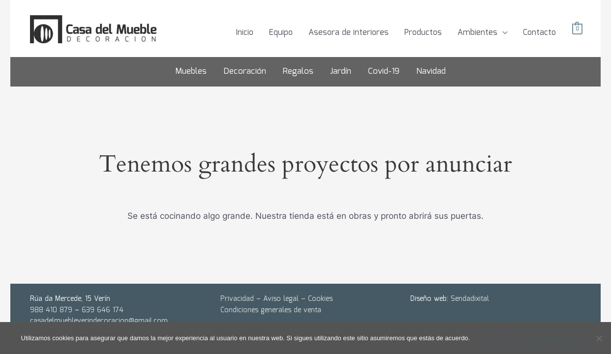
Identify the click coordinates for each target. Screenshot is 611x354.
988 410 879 (51, 310)
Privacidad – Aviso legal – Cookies (276, 299)
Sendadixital (470, 299)
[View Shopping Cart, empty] (577, 29)
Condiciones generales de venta (270, 310)
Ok (489, 338)
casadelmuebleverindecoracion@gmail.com (99, 321)
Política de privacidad (549, 338)
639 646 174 (102, 310)
